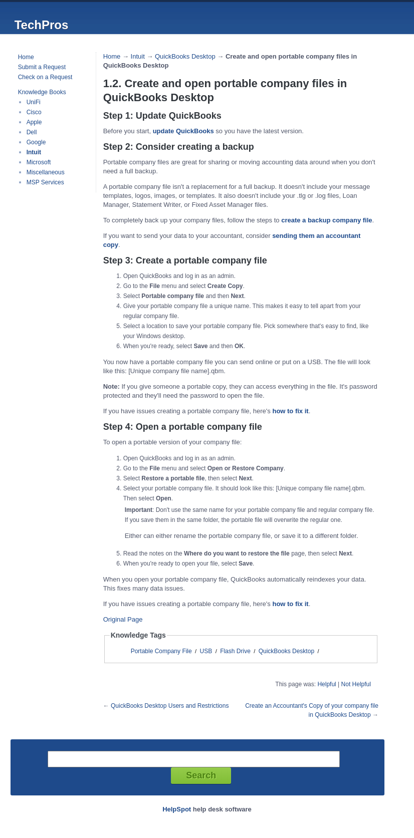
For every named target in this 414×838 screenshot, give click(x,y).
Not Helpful (356, 684)
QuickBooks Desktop (185, 56)
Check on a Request (45, 77)
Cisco (34, 112)
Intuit (34, 152)
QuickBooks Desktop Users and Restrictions (170, 705)
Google (36, 142)
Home (26, 57)
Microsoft (39, 162)
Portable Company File (161, 651)
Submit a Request (42, 67)
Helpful (326, 684)
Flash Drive (235, 651)
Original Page (123, 619)
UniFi (34, 102)
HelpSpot (176, 809)
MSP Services (45, 182)
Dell (32, 132)
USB (206, 651)
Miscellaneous (46, 172)
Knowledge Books (42, 92)
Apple (34, 122)
